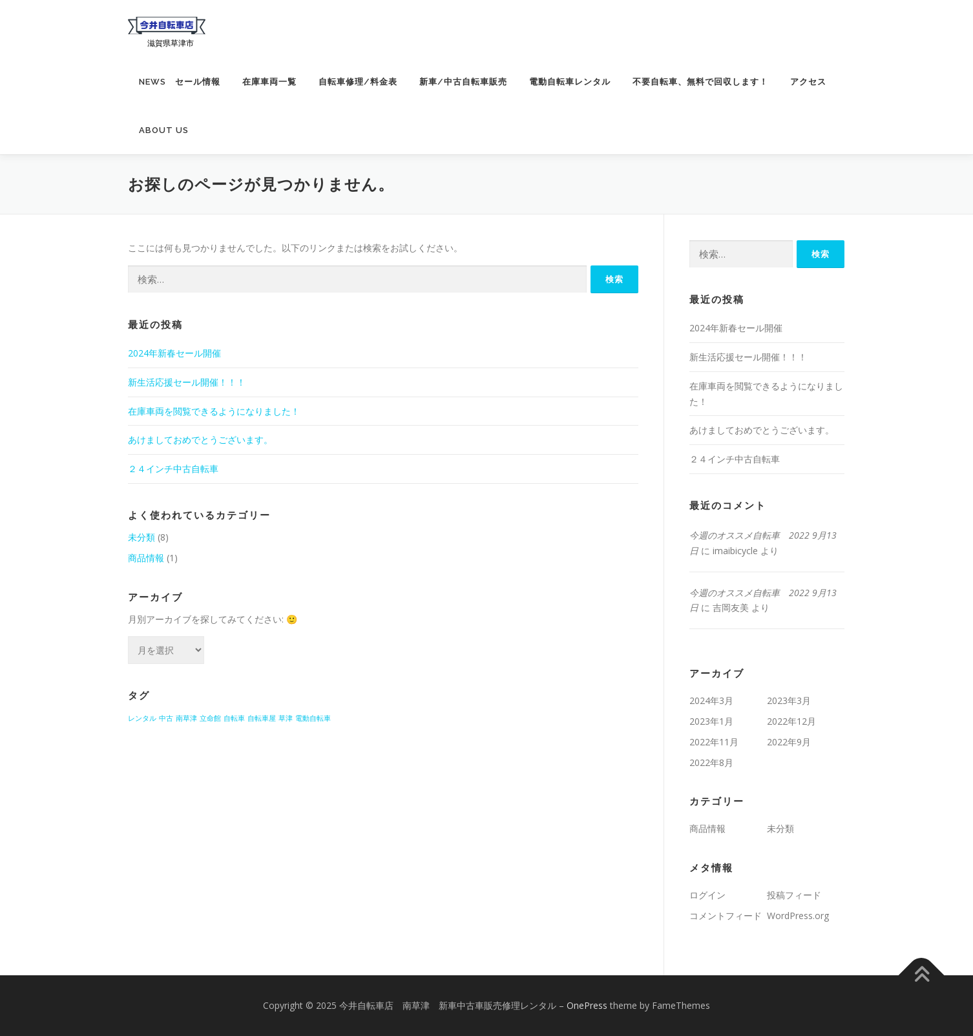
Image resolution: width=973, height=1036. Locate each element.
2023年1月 (711, 721)
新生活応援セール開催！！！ (191, 382)
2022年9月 (789, 742)
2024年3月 (711, 700)
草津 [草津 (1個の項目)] (285, 718)
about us (164, 130)
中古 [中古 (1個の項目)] (166, 718)
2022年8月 (711, 762)
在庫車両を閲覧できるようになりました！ (214, 411)
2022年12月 (791, 721)
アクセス (808, 82)
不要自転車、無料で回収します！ (700, 82)
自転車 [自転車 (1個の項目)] (234, 718)
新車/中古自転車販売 (463, 82)
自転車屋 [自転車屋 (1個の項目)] (261, 718)
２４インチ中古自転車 (173, 468)
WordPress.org (798, 915)
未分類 (141, 537)
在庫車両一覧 (269, 82)
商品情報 (146, 558)
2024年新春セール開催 (174, 353)
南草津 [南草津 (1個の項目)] (186, 718)
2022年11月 (713, 742)
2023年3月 (789, 700)
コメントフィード (725, 915)
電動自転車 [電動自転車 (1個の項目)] (313, 718)
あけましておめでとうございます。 (200, 439)
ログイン (707, 895)
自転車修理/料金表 (358, 82)
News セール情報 (179, 82)
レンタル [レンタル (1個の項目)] (142, 718)
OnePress (587, 1005)
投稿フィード (794, 895)
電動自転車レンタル (570, 82)
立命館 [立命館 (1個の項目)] (210, 718)
